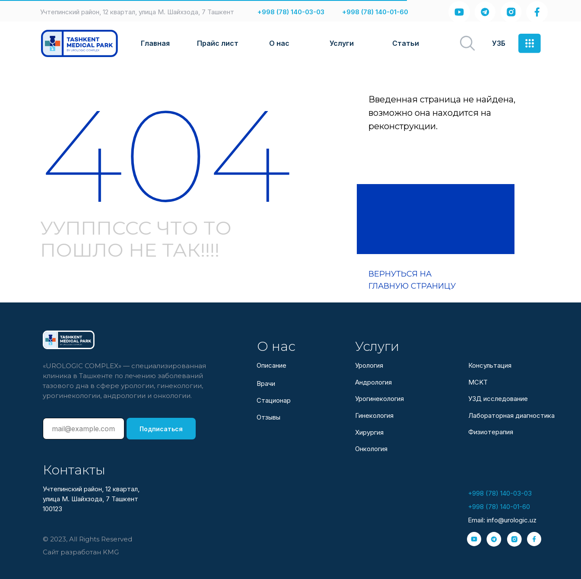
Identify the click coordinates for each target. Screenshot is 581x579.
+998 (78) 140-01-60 (375, 12)
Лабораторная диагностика (511, 415)
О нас (279, 43)
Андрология (373, 382)
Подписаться (161, 429)
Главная (155, 43)
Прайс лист (217, 43)
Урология (369, 365)
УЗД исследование (498, 398)
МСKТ (478, 382)
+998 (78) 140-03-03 (290, 12)
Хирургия (369, 432)
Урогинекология (379, 398)
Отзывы (268, 417)
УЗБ (498, 43)
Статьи (405, 43)
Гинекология (374, 415)
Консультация (489, 365)
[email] (83, 428)
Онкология (371, 449)
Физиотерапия (490, 432)
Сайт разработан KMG (81, 552)
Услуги (342, 43)
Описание (271, 365)
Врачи (266, 383)
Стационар (274, 400)
